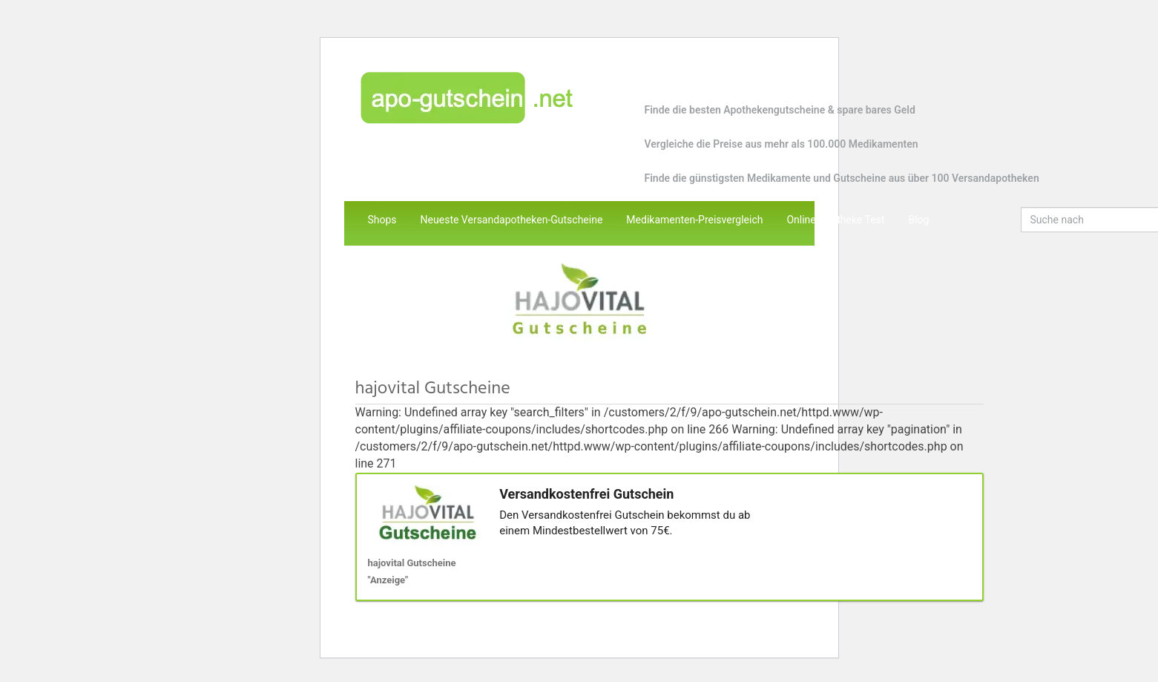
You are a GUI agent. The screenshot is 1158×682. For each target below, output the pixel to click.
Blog (918, 220)
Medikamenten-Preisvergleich (694, 220)
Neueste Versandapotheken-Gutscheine (512, 220)
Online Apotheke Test (835, 220)
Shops (382, 220)
